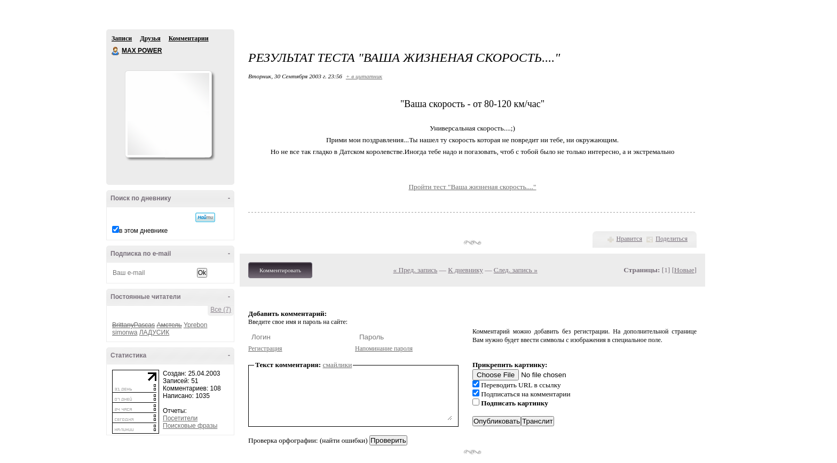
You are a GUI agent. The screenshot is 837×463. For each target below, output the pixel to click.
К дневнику (465, 270)
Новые (684, 270)
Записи (122, 38)
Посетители (180, 418)
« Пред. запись (415, 270)
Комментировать (280, 270)
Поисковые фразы (190, 425)
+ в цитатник (364, 76)
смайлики (337, 365)
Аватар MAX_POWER (168, 114)
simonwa (124, 332)
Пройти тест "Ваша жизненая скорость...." (472, 187)
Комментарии (189, 38)
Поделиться (672, 238)
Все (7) (220, 309)
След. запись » (516, 270)
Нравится (629, 238)
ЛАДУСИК (154, 332)
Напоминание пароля (384, 348)
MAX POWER (116, 51)
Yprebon (195, 325)
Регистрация (265, 348)
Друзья (150, 38)
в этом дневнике (143, 230)
